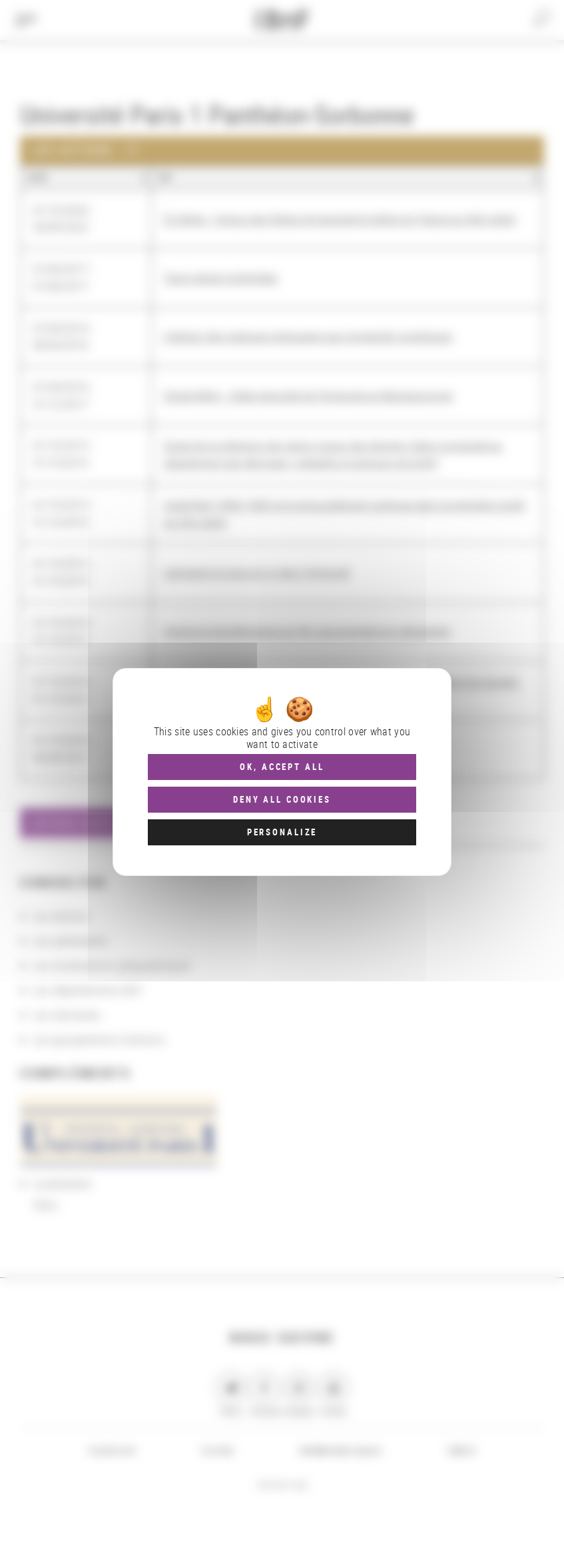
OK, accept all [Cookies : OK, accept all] (282, 767)
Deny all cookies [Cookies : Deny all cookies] (282, 799)
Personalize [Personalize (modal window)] (282, 832)
